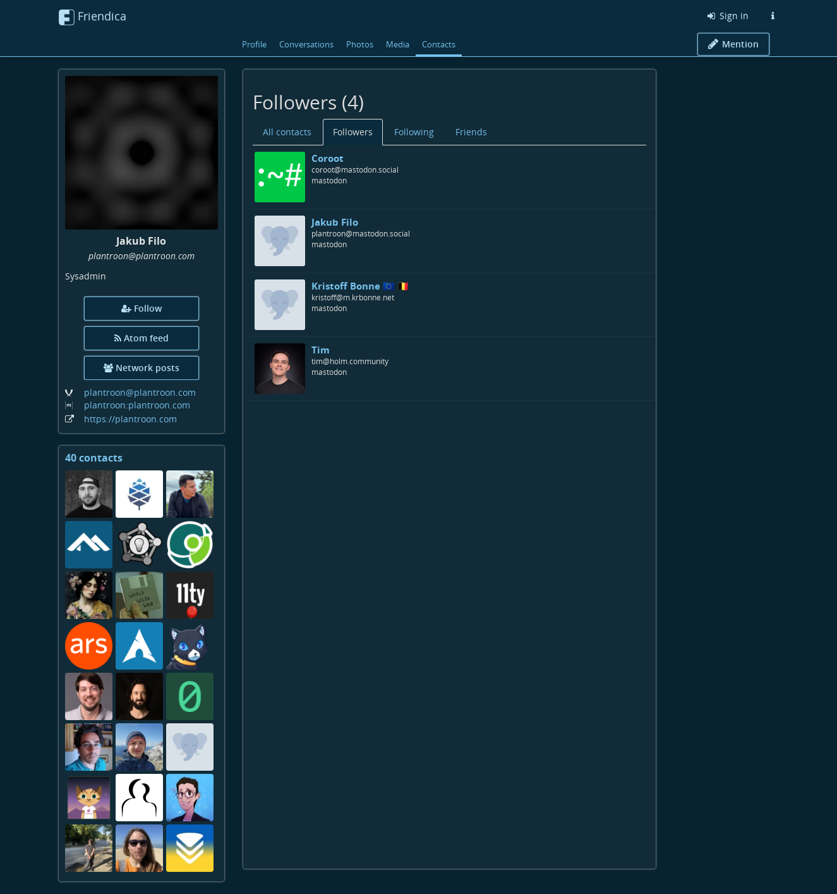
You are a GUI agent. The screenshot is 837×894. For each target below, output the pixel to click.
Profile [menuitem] (254, 44)
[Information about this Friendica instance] (773, 16)
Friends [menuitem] (471, 132)
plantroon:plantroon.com (137, 405)
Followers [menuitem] (353, 132)
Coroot (327, 158)
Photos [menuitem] (359, 44)
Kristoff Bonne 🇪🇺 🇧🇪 (360, 285)
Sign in (727, 15)
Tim (320, 349)
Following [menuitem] (414, 132)
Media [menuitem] (397, 44)
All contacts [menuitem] (287, 132)
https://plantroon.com (130, 419)
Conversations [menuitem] (306, 44)
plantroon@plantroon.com (140, 392)
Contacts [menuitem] (438, 44)
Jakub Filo (334, 222)
